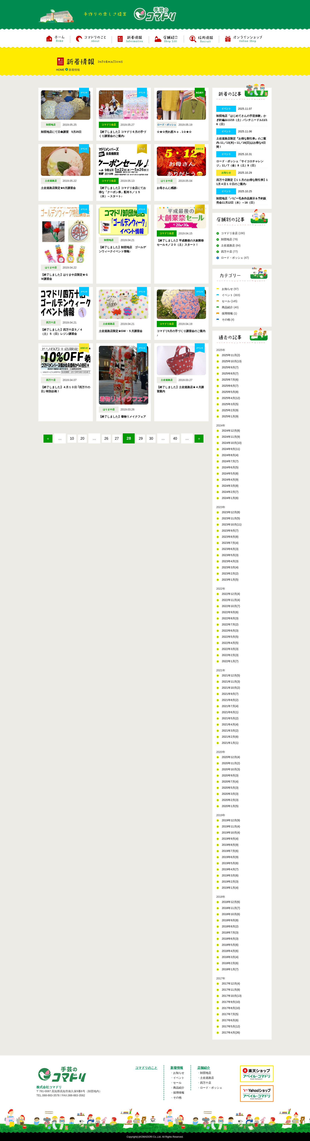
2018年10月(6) (231, 914)
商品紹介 (228, 307)
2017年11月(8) (231, 989)
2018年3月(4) (230, 957)
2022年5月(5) (230, 636)
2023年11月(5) (231, 518)
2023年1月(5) (230, 579)
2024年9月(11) (231, 449)
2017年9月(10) (231, 1001)
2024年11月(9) (231, 436)
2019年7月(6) (230, 850)
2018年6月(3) (230, 938)
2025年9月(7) (230, 367)
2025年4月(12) (231, 398)
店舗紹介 (203, 1067)
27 (130, 438)
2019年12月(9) (231, 820)
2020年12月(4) (231, 757)
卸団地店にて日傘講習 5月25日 (61, 131)
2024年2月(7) (230, 491)
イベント (228, 295)
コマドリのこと (146, 1067)
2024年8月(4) (230, 455)
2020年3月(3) (230, 793)
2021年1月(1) (230, 742)
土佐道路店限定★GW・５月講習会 (120, 331)
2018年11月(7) (231, 908)
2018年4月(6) (230, 950)
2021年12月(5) (231, 675)
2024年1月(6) (230, 498)
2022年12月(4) (231, 593)
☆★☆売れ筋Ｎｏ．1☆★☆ (174, 131)
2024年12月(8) (231, 430)
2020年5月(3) (230, 787)
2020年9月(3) (230, 775)
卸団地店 (226, 239)
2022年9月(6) (230, 612)
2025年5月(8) (230, 391)
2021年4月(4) (230, 724)
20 (90, 438)
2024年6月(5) (230, 467)
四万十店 (226, 251)
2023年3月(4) (230, 567)
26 (117, 438)
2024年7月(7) (230, 461)
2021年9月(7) (230, 693)
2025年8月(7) (230, 373)
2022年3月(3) (230, 649)
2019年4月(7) (230, 869)
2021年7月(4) (230, 706)
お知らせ (228, 288)
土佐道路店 (228, 245)
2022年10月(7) (231, 606)
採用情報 (228, 313)
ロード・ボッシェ (232, 257)
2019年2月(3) (230, 881)
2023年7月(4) (230, 542)
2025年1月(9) (230, 416)
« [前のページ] (49, 438)
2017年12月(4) (231, 983)
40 (197, 438)
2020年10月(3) (231, 769)
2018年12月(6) (231, 901)
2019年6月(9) (230, 857)
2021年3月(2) (230, 730)
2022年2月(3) (230, 655)
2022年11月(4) (231, 600)
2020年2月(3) (230, 800)
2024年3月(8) (230, 485)
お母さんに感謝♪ (167, 188)
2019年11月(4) (231, 826)
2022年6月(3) (230, 630)
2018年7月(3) (230, 932)
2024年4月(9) (230, 479)
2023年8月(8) (230, 536)
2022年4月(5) (230, 642)
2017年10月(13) (232, 995)
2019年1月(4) (230, 887)
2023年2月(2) (230, 573)
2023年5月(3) (230, 555)
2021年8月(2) (230, 700)
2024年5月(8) (230, 473)
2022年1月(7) (230, 661)
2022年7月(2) (230, 624)
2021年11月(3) (231, 681)
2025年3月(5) (230, 404)
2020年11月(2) (231, 763)
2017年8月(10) (231, 1008)
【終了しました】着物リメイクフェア (122, 416)
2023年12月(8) (231, 512)
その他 (226, 319)
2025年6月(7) (230, 385)
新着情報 (176, 1067)
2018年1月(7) (230, 969)
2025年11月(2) (231, 355)
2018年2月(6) (230, 963)
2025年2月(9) (230, 410)
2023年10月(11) (232, 524)
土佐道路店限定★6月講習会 (58, 188)
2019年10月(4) (231, 832)
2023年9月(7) (230, 530)
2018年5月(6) (230, 944)
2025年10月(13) (232, 361)
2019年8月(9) (230, 844)
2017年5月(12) (231, 1026)
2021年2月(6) (230, 736)
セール (226, 301)
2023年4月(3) (230, 561)
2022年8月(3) (230, 618)
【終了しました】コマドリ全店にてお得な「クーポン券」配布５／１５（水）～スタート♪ (122, 192)
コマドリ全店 (229, 233)
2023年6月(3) (230, 549)
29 (157, 438)
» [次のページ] (130, 450)
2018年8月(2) (230, 926)
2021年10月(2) (231, 687)
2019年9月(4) (230, 838)
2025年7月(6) (230, 379)
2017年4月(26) (231, 1032)
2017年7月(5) (230, 1014)
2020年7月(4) (230, 781)
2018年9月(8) (230, 920)
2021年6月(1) (230, 712)
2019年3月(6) (230, 875)
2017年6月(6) (230, 1020)
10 (76, 438)
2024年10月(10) (232, 442)
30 (170, 438)
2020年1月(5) (230, 806)
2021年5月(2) (230, 718)
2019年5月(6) (230, 863)
